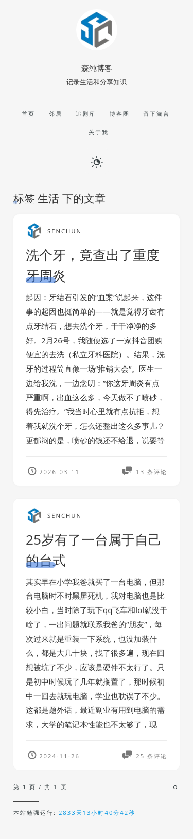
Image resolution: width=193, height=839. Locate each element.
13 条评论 (150, 472)
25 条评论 (150, 758)
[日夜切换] (97, 161)
